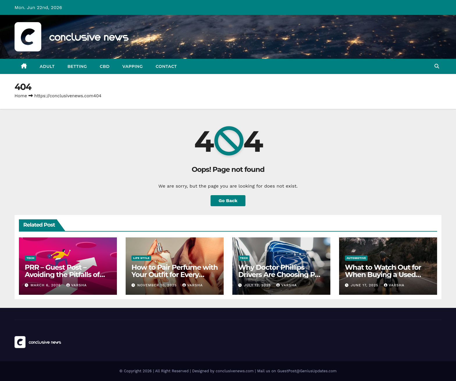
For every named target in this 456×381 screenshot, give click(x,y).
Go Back (228, 200)
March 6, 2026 (46, 285)
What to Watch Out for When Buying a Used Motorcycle (383, 274)
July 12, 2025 (258, 285)
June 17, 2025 (365, 285)
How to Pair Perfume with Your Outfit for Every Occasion (174, 274)
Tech (30, 258)
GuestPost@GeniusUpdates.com (307, 371)
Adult (47, 66)
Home (21, 95)
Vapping (132, 66)
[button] (436, 66)
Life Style (141, 258)
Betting (77, 66)
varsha (76, 285)
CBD (105, 66)
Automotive (356, 258)
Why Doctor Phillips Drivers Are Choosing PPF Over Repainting (281, 274)
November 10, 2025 (157, 285)
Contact (166, 66)
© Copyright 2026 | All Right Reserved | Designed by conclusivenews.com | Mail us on (198, 371)
